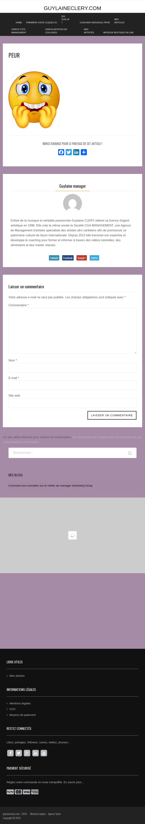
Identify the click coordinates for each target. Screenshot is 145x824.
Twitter (94, 258)
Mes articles (17, 675)
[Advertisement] (72, 607)
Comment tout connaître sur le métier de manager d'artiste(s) (46, 485)
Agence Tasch (54, 814)
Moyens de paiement (22, 714)
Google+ (82, 258)
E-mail (13, 378)
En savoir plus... (74, 782)
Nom (12, 360)
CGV (12, 709)
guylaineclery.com (72, 8)
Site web (14, 395)
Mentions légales (20, 703)
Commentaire (18, 305)
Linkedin (54, 258)
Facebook (67, 258)
